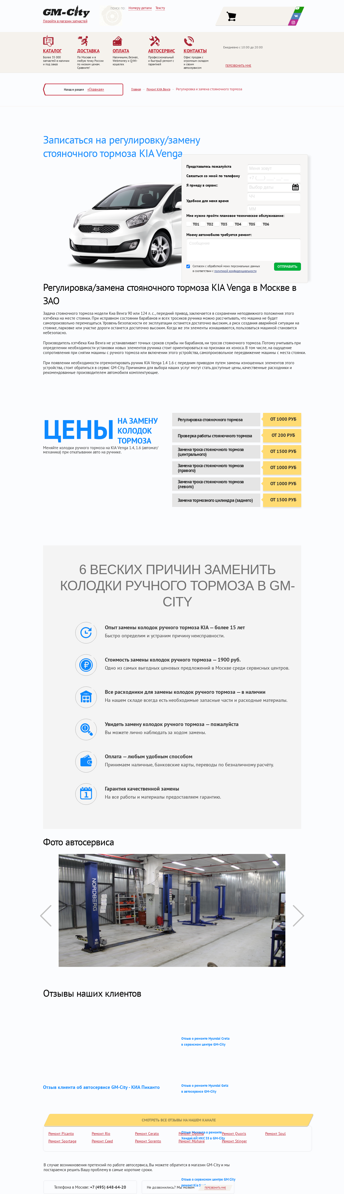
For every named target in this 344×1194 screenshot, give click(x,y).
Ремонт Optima (191, 1133)
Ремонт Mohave (192, 1141)
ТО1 (196, 224)
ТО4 (238, 224)
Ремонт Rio (101, 1133)
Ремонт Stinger (234, 1141)
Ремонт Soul (275, 1133)
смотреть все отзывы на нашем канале (89, 1104)
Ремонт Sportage (62, 1141)
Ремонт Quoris (234, 1133)
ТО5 (252, 224)
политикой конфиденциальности (235, 271)
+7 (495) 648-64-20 (108, 1187)
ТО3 (224, 224)
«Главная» (95, 89)
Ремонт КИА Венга (158, 89)
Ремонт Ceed (102, 1141)
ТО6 (266, 224)
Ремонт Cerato (147, 1133)
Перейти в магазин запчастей (65, 21)
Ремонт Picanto (61, 1133)
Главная (136, 89)
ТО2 (210, 224)
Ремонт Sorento (148, 1141)
